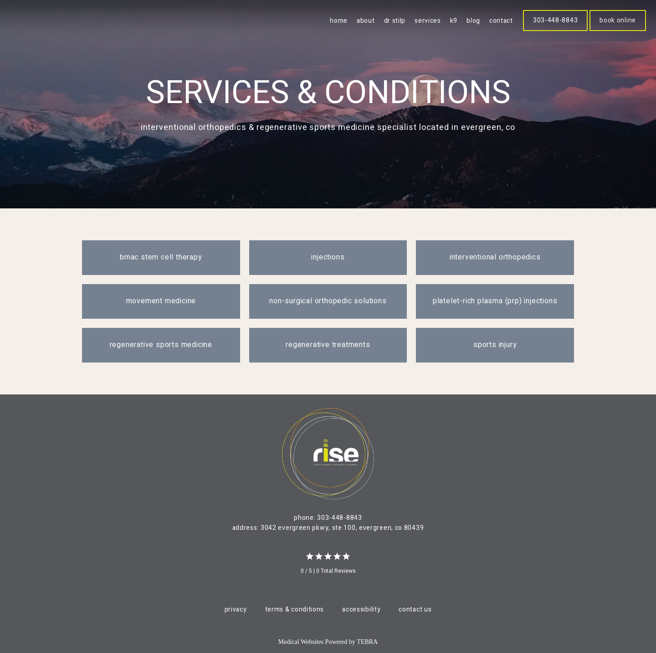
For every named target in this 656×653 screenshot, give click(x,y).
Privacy (236, 609)
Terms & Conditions (294, 609)
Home (339, 21)
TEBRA (367, 641)
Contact (501, 21)
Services (428, 21)
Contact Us (415, 609)
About (366, 21)
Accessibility (361, 609)
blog (473, 21)
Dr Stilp (395, 21)
